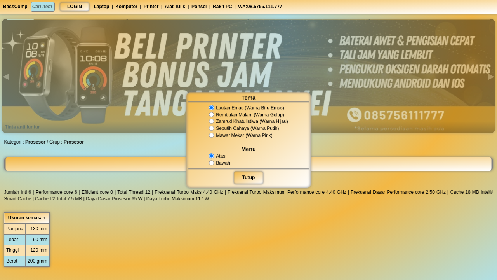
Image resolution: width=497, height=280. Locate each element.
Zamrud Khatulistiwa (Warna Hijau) (248, 121)
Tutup (248, 177)
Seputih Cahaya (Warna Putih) (244, 128)
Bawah (220, 163)
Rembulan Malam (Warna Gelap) (246, 114)
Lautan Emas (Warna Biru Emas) (246, 107)
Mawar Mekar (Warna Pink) (241, 135)
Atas (218, 156)
